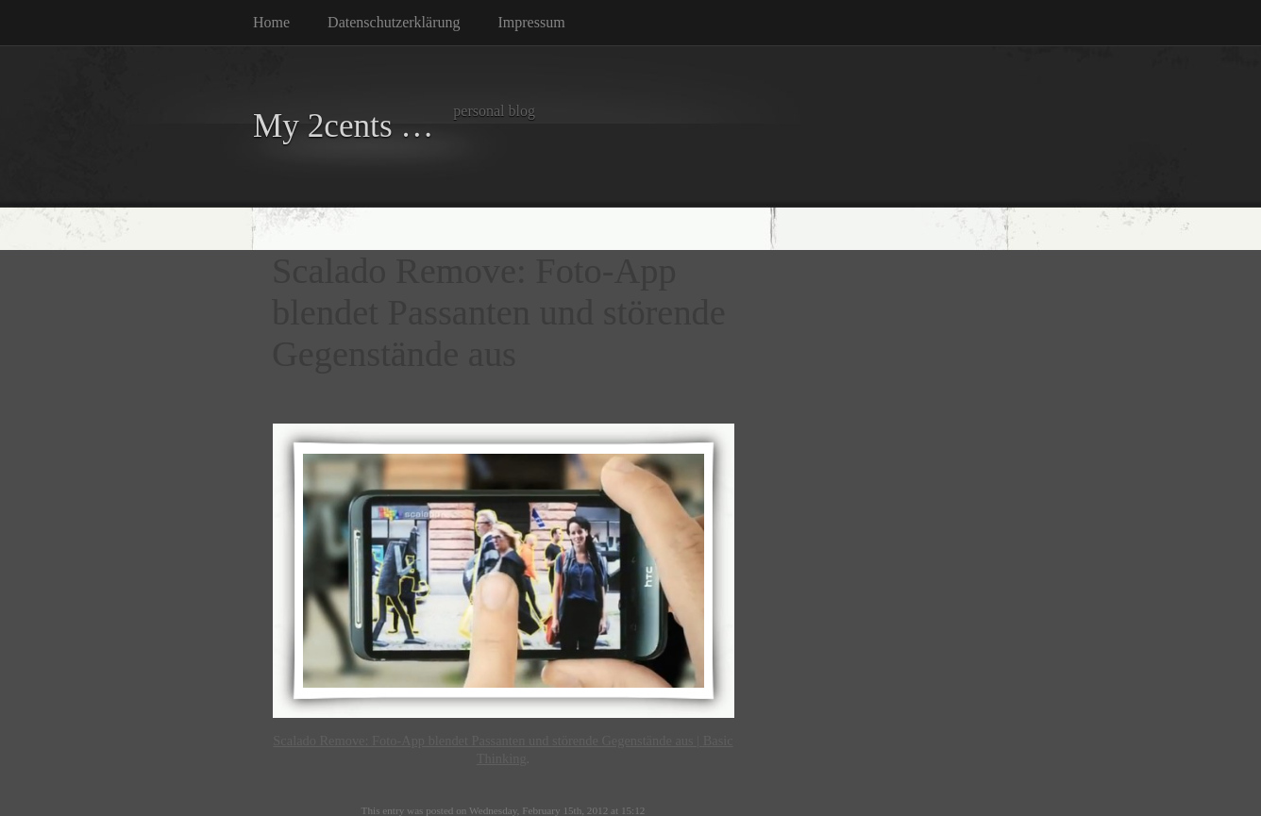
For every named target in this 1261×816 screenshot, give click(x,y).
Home (271, 22)
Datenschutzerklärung (394, 22)
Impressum (531, 22)
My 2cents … (343, 126)
